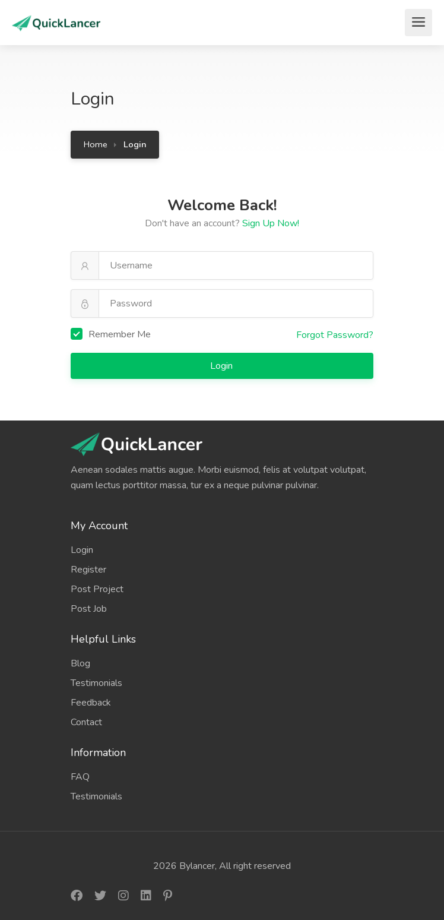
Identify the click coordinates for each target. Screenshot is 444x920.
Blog (80, 663)
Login (222, 365)
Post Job (89, 608)
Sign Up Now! (270, 223)
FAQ (80, 776)
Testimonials (96, 683)
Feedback (91, 702)
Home (95, 144)
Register (88, 569)
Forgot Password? (334, 335)
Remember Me (111, 334)
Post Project (97, 589)
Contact (86, 722)
